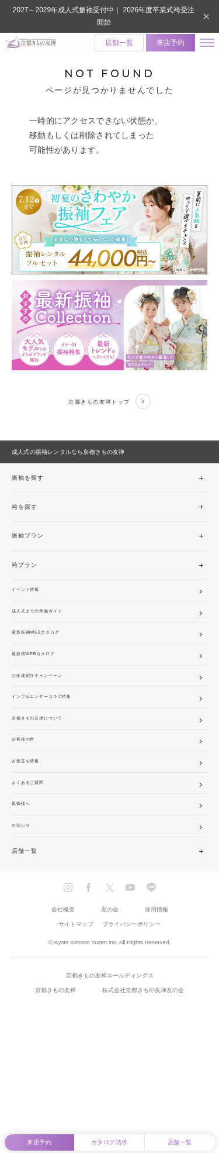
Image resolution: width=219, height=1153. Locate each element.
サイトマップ (75, 1024)
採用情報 (156, 1009)
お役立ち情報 (31, 835)
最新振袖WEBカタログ (45, 660)
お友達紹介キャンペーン (48, 718)
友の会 (110, 1009)
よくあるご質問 (34, 864)
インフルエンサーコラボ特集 (54, 747)
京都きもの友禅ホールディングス (110, 1076)
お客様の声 (28, 806)
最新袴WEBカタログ (42, 689)
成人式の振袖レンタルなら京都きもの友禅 (68, 460)
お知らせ (25, 922)
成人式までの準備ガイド (48, 631)
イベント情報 (31, 602)
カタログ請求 (109, 1139)
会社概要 (63, 1009)
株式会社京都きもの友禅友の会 (143, 1090)
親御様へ (25, 893)
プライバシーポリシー (131, 1024)
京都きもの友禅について (48, 776)
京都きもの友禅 (55, 1090)
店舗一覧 (110, 46)
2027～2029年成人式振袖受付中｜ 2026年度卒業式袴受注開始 (103, 16)
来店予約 (162, 46)
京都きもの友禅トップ (109, 406)
